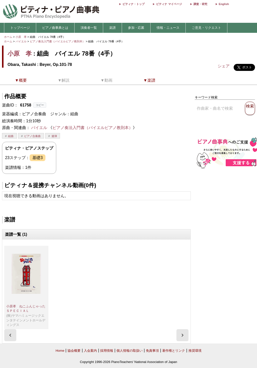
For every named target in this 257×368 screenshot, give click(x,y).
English (224, 4)
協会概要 (74, 350)
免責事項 (152, 350)
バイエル (21, 41)
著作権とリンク (173, 350)
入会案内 (90, 350)
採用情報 (106, 350)
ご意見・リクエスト (206, 28)
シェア (224, 66)
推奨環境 (195, 350)
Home (59, 350)
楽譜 (112, 28)
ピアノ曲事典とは (55, 28)
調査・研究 (200, 4)
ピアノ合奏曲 (32, 136)
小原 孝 (21, 36)
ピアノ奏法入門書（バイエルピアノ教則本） (58, 41)
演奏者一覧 (89, 28)
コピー (40, 104)
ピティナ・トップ (133, 4)
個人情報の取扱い (129, 350)
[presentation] (10, 335)
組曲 (11, 136)
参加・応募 (136, 28)
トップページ (20, 28)
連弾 (54, 136)
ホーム (8, 36)
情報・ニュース (168, 28)
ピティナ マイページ (169, 4)
